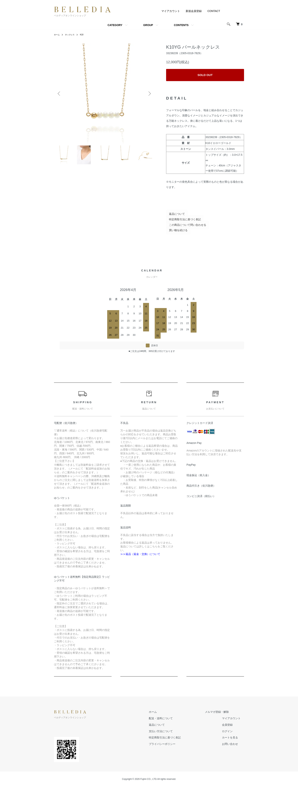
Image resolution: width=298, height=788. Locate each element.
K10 (85, 34)
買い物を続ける (175, 231)
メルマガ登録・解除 (220, 712)
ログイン (230, 732)
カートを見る (233, 738)
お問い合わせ (233, 745)
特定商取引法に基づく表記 (182, 220)
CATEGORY (115, 25)
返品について (174, 215)
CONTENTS (181, 25)
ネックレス (72, 34)
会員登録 (230, 725)
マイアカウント (170, 11)
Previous (60, 93)
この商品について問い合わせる (184, 226)
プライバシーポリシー (172, 745)
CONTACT (213, 11)
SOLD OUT (205, 75)
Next (149, 93)
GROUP (148, 25)
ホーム (57, 34)
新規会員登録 (194, 11)
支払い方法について (171, 732)
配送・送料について (171, 719)
